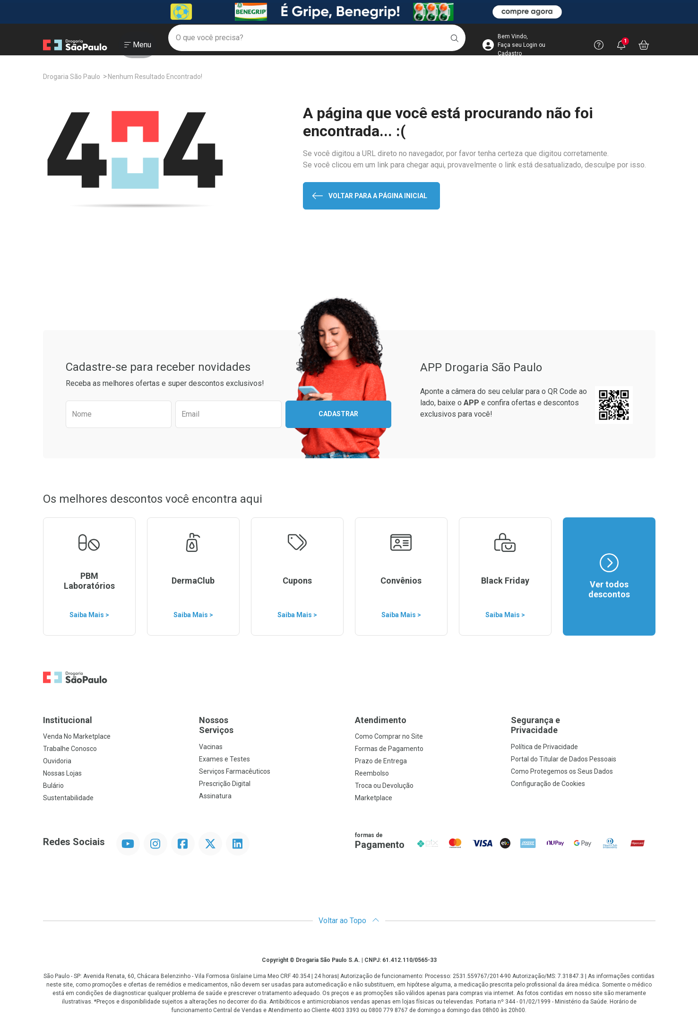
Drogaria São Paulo (71, 76)
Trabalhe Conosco (70, 748)
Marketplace (373, 798)
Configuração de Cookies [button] (548, 783)
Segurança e (583, 725)
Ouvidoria (57, 761)
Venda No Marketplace (77, 736)
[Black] (349, 12)
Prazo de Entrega (381, 761)
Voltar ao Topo (349, 920)
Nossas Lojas (62, 773)
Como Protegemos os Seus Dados (562, 771)
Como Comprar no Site (389, 736)
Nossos (271, 725)
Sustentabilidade (68, 798)
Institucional (67, 720)
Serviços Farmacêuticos (234, 771)
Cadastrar (338, 414)
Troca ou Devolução (384, 785)
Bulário (53, 785)
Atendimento (380, 720)
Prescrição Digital (224, 783)
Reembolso (372, 773)
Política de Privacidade (544, 747)
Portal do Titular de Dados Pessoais (563, 759)
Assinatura (215, 796)
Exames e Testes (224, 759)
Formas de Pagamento (389, 748)
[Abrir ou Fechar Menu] (138, 47)
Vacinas (211, 747)
